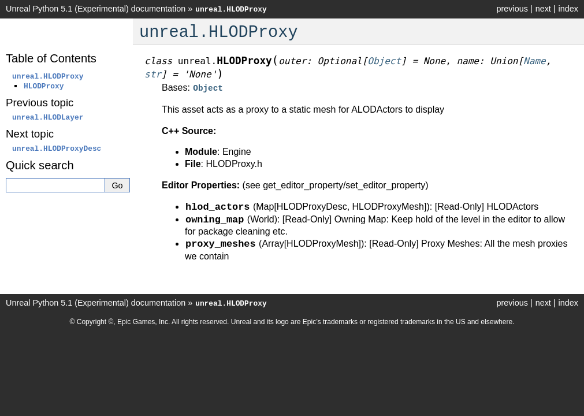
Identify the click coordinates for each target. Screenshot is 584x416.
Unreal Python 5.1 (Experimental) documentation (95, 8)
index (568, 8)
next (543, 8)
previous (511, 8)
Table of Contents (51, 58)
